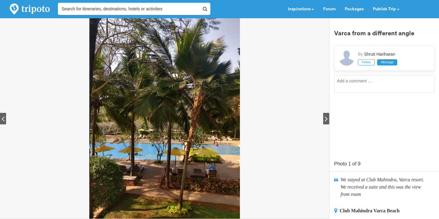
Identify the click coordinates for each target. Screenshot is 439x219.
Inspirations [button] (301, 9)
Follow (366, 62)
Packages (354, 9)
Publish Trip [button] (386, 9)
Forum (329, 9)
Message (387, 62)
